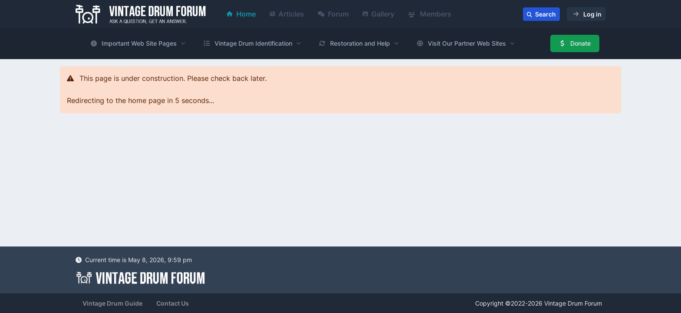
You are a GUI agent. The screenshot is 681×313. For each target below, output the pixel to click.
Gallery (378, 14)
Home (241, 14)
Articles (287, 14)
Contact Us (172, 303)
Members (429, 14)
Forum (333, 14)
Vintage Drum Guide (112, 303)
